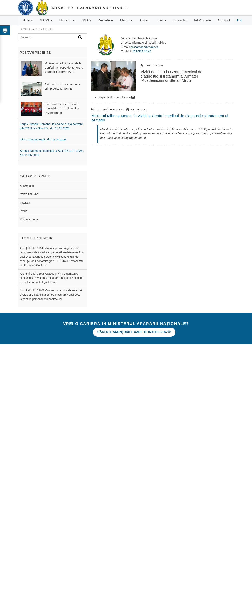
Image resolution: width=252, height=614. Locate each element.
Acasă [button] (28, 20)
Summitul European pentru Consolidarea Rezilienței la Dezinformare (62, 108)
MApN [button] (46, 20)
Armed (145, 20)
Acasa (25, 29)
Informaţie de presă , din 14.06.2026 (43, 139)
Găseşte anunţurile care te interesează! (136, 331)
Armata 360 (27, 186)
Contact (224, 20)
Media (126, 20)
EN (239, 20)
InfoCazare (202, 20)
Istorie (23, 211)
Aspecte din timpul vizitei (117, 97)
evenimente (44, 29)
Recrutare (105, 20)
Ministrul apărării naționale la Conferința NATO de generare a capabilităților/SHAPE (64, 67)
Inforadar (180, 20)
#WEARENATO (29, 194)
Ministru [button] (66, 20)
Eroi (161, 20)
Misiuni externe (29, 219)
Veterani (25, 202)
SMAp (86, 20)
